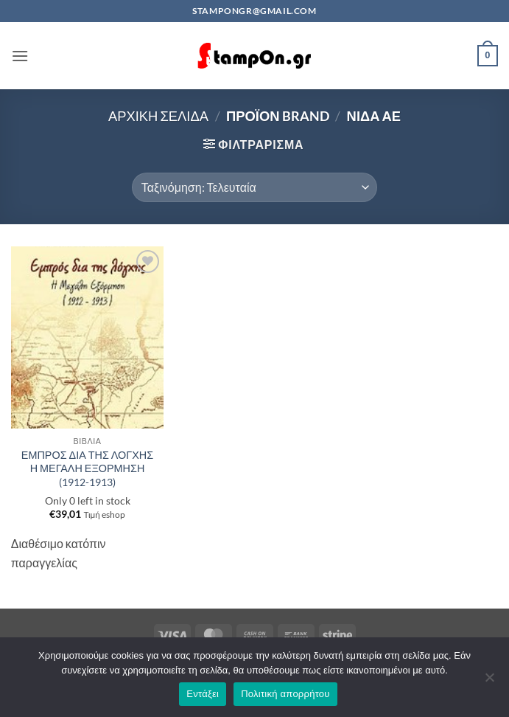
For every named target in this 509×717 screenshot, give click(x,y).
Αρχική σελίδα (158, 116)
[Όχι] (489, 681)
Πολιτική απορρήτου (285, 693)
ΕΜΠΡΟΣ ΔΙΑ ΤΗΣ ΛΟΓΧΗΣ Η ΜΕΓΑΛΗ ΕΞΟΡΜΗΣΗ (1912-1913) (87, 468)
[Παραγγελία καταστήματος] (254, 187)
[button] (20, 56)
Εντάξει (202, 693)
